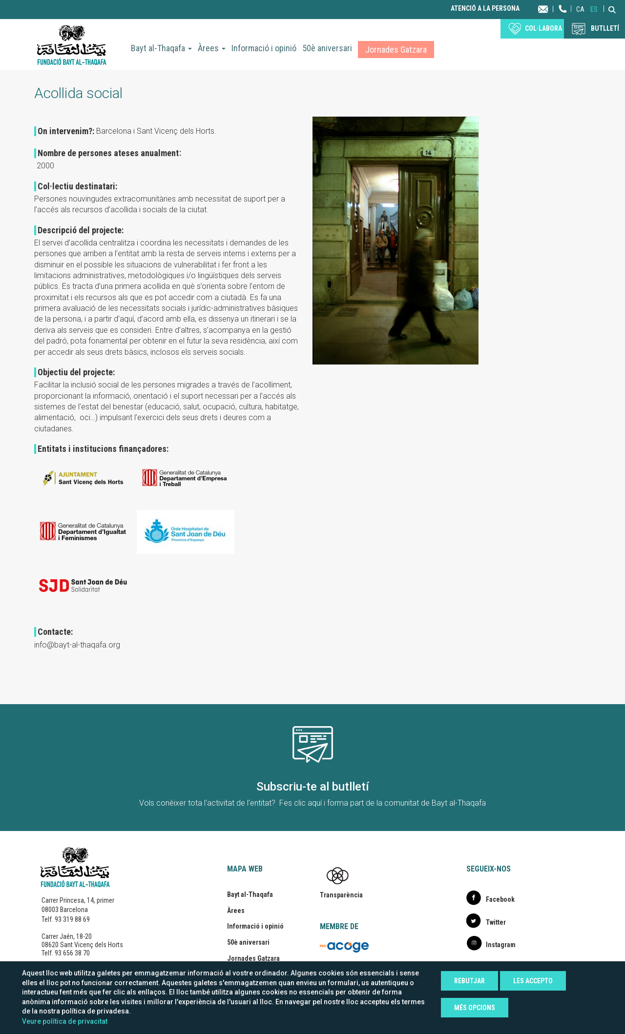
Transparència (341, 895)
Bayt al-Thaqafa (161, 48)
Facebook (500, 899)
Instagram (501, 945)
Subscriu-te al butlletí (312, 786)
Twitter (496, 922)
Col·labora (543, 28)
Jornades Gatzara (396, 49)
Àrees (212, 48)
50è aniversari (327, 48)
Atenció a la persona (485, 8)
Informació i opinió (263, 48)
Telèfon (563, 18)
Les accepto (533, 981)
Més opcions (474, 1008)
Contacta (552, 8)
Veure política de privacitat (64, 1021)
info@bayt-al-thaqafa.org (77, 644)
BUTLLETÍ (605, 28)
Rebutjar (469, 981)
